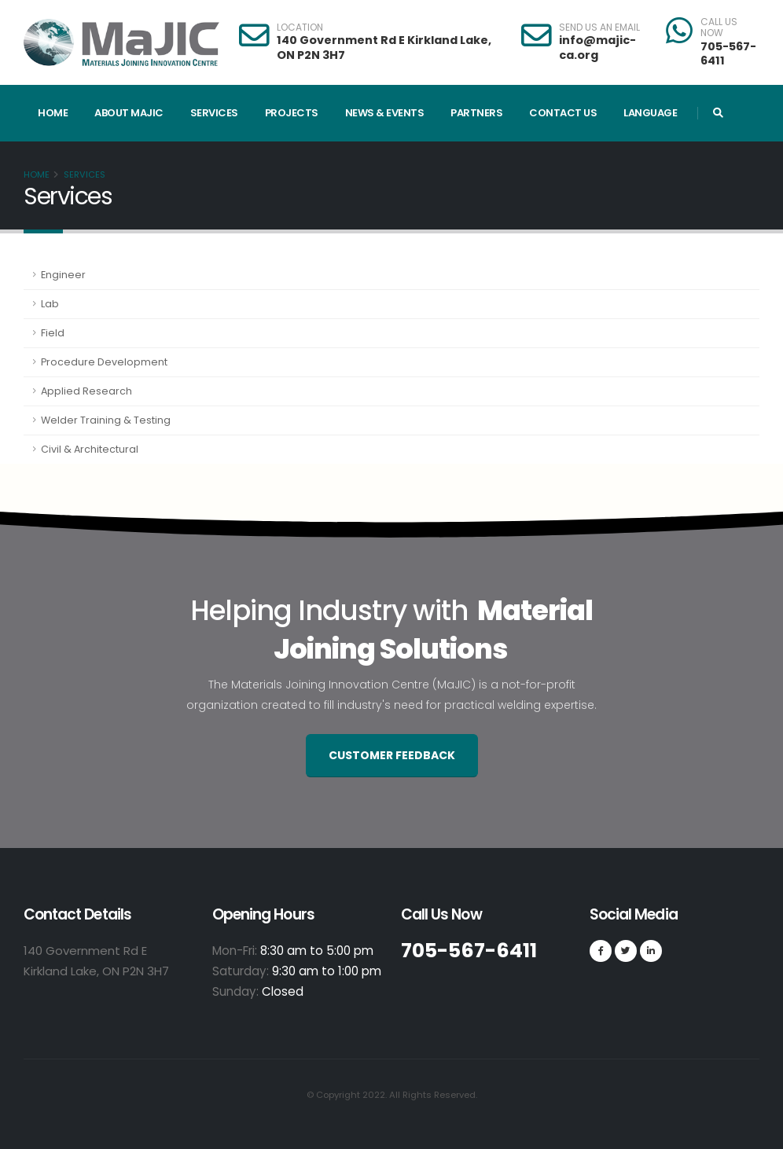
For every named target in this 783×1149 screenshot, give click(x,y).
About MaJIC (129, 112)
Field (52, 333)
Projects (291, 112)
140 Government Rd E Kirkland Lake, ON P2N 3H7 (384, 47)
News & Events (385, 112)
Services (214, 112)
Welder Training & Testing (106, 420)
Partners (476, 112)
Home (53, 112)
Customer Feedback (392, 755)
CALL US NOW (718, 28)
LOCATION (300, 27)
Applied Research (86, 391)
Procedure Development (104, 362)
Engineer (63, 274)
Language (650, 112)
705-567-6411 (728, 54)
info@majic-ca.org (597, 47)
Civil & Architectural (89, 449)
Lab (50, 303)
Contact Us (563, 112)
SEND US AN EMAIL (599, 27)
